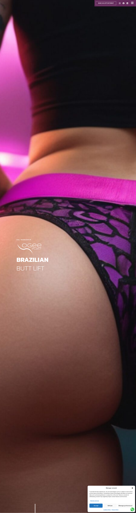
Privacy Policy (115, 509)
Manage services (94, 500)
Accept (96, 505)
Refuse (110, 505)
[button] (132, 488)
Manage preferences (125, 505)
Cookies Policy (107, 509)
